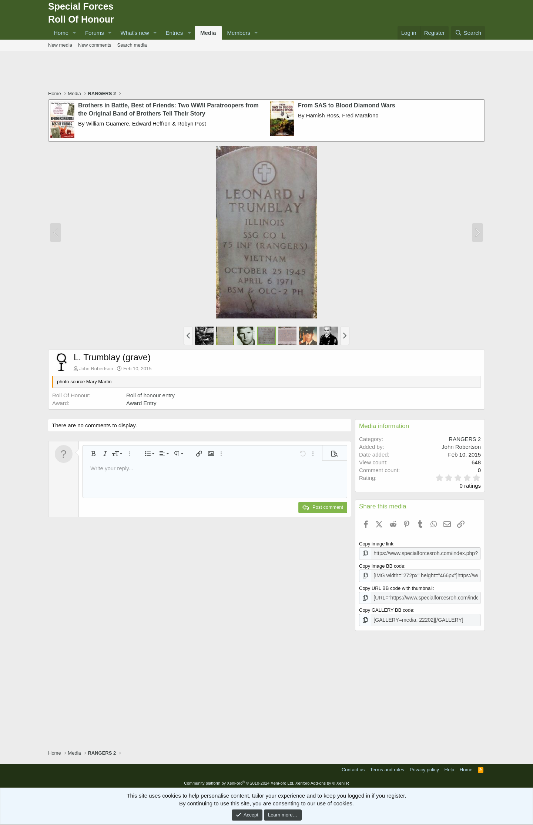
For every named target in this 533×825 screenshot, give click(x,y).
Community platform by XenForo (239, 781)
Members (239, 33)
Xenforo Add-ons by (322, 781)
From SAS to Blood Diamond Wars (346, 105)
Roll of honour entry (150, 395)
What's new (135, 33)
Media (208, 33)
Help (450, 767)
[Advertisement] (266, 71)
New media (60, 45)
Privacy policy (424, 767)
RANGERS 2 (465, 439)
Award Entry (141, 403)
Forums (94, 33)
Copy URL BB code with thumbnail (396, 587)
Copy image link (376, 544)
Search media (132, 45)
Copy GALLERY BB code (386, 608)
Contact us (353, 767)
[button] (74, 33)
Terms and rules (387, 767)
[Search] (468, 33)
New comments (94, 45)
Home (61, 33)
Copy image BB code (381, 565)
